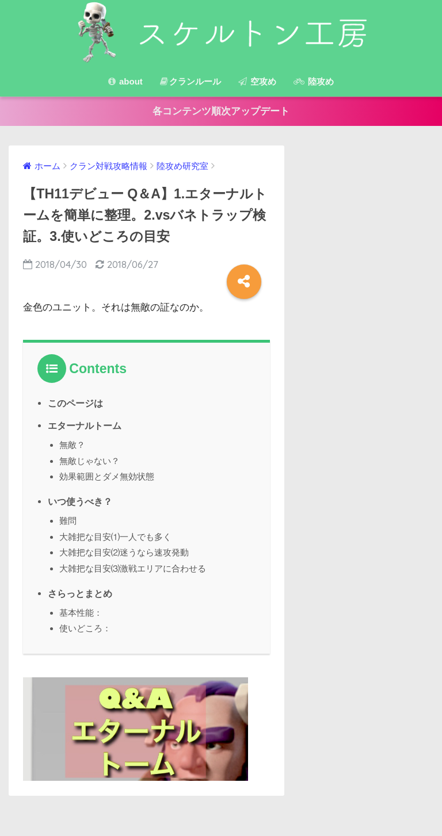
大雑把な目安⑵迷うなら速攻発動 (124, 550)
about (125, 81)
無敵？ (72, 445)
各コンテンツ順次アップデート (221, 111)
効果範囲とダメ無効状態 (106, 476)
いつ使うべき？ (80, 500)
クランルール (190, 81)
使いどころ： (85, 625)
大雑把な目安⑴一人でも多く (115, 534)
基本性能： (80, 609)
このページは (75, 403)
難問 (68, 519)
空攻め (257, 81)
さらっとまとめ (80, 590)
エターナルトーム (84, 425)
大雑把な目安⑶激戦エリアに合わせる (132, 565)
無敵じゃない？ (89, 460)
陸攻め (314, 81)
